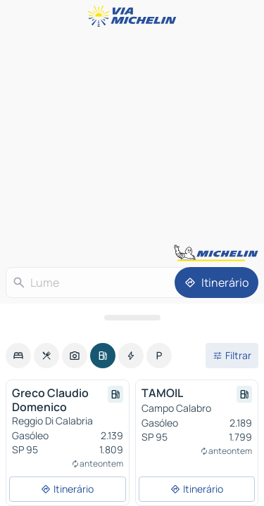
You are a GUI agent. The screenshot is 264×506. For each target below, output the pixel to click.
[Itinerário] (216, 282)
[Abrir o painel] (132, 318)
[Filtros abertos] (232, 355)
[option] (18, 355)
